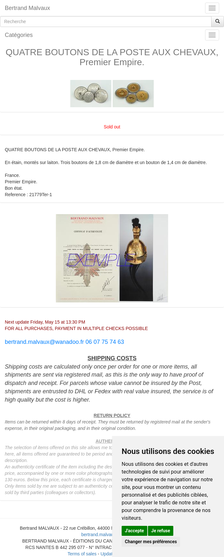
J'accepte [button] (134, 530)
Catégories (19, 35)
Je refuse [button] (160, 530)
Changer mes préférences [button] (151, 541)
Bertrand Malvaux (27, 8)
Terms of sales (81, 553)
